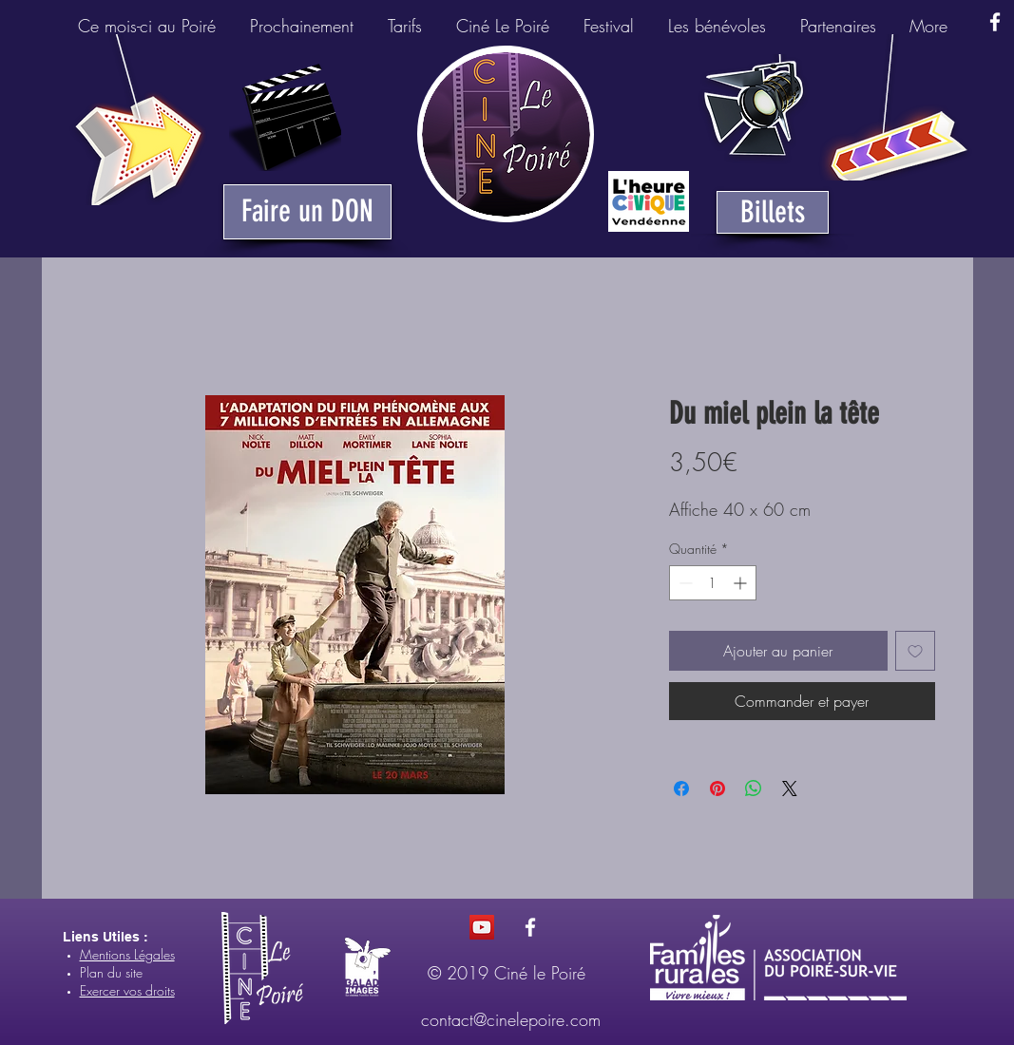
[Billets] (773, 212)
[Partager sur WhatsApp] (753, 788)
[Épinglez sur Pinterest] (717, 788)
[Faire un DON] (307, 211)
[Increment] (742, 582)
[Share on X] (789, 788)
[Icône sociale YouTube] (481, 927)
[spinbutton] (713, 582)
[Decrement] (684, 582)
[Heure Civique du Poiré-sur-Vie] (648, 201)
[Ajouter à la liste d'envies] (915, 651)
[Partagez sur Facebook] (681, 788)
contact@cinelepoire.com (511, 1019)
